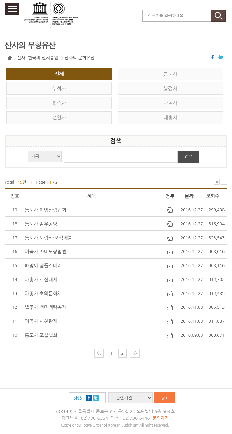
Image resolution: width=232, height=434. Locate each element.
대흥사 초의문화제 (43, 293)
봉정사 (170, 88)
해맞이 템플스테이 (43, 265)
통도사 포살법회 (41, 335)
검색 (188, 156)
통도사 (170, 73)
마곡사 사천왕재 (41, 321)
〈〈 (99, 353)
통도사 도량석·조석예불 (48, 237)
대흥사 (170, 117)
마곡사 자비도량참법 (45, 251)
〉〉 (135, 353)
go (164, 397)
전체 (59, 73)
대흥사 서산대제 (41, 279)
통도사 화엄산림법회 (45, 210)
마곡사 (170, 103)
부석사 (59, 88)
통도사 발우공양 (41, 224)
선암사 (59, 117)
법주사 (59, 103)
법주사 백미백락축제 (45, 307)
